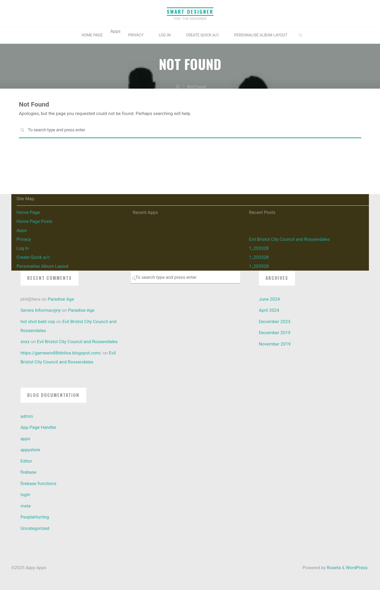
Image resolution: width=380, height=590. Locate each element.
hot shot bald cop (38, 321)
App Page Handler (38, 427)
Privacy (136, 35)
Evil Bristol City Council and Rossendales (289, 239)
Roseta (333, 567)
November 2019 (275, 344)
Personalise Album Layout (260, 35)
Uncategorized (35, 528)
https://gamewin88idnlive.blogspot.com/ (61, 353)
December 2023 (275, 321)
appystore (30, 449)
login (25, 494)
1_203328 (259, 248)
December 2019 (275, 332)
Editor (26, 461)
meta (26, 506)
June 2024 (269, 299)
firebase (29, 472)
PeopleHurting (35, 517)
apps (25, 438)
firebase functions (38, 483)
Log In (164, 35)
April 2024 (269, 310)
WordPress (357, 567)
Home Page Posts (35, 221)
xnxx (25, 341)
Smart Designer (190, 11)
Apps (22, 230)
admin (27, 416)
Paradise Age (61, 299)
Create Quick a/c (202, 35)
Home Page (92, 35)
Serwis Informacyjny (41, 310)
